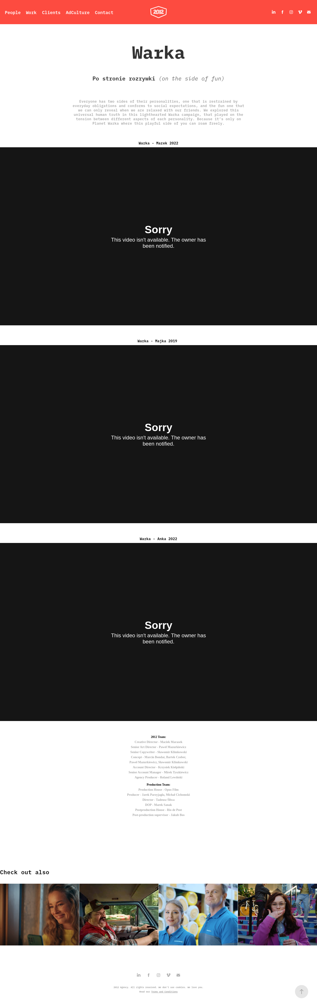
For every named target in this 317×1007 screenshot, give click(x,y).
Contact (104, 12)
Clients (51, 12)
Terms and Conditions (164, 991)
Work (31, 12)
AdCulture (78, 12)
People (13, 12)
